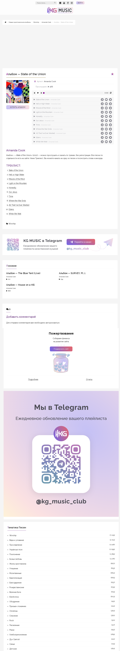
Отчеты (89, 379)
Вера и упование (16, 540)
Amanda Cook (50, 81)
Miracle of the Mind (47, 108)
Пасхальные (14, 625)
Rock (11, 620)
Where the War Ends (48, 129)
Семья (12, 644)
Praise (11, 630)
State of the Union (47, 99)
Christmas (13, 611)
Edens (43, 137)
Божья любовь (15, 559)
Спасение (13, 616)
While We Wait (46, 142)
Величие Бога (15, 592)
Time (42, 125)
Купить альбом (17, 107)
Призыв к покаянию (17, 606)
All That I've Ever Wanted (50, 133)
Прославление (15, 545)
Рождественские (16, 587)
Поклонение (14, 554)
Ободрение (14, 602)
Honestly (43, 116)
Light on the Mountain (48, 112)
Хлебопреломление (18, 635)
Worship (12, 224)
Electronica (14, 597)
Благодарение (15, 583)
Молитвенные (15, 573)
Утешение (13, 569)
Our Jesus (44, 121)
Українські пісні (15, 550)
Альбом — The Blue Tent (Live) (23, 273)
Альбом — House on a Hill (20, 284)
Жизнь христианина (17, 564)
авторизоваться (52, 323)
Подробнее (33, 379)
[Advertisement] (60, 45)
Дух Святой (14, 639)
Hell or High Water (47, 104)
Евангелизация (15, 578)
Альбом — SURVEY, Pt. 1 (72, 273)
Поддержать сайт (61, 349)
